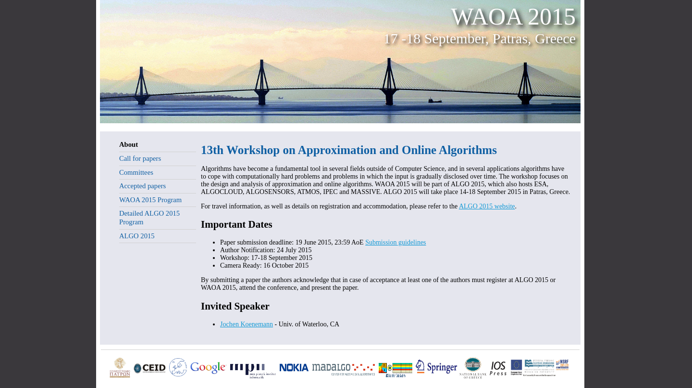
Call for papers (140, 158)
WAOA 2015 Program (150, 200)
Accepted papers (142, 186)
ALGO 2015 (137, 236)
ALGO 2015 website (487, 206)
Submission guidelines (395, 242)
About (128, 144)
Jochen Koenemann (246, 324)
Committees (136, 172)
